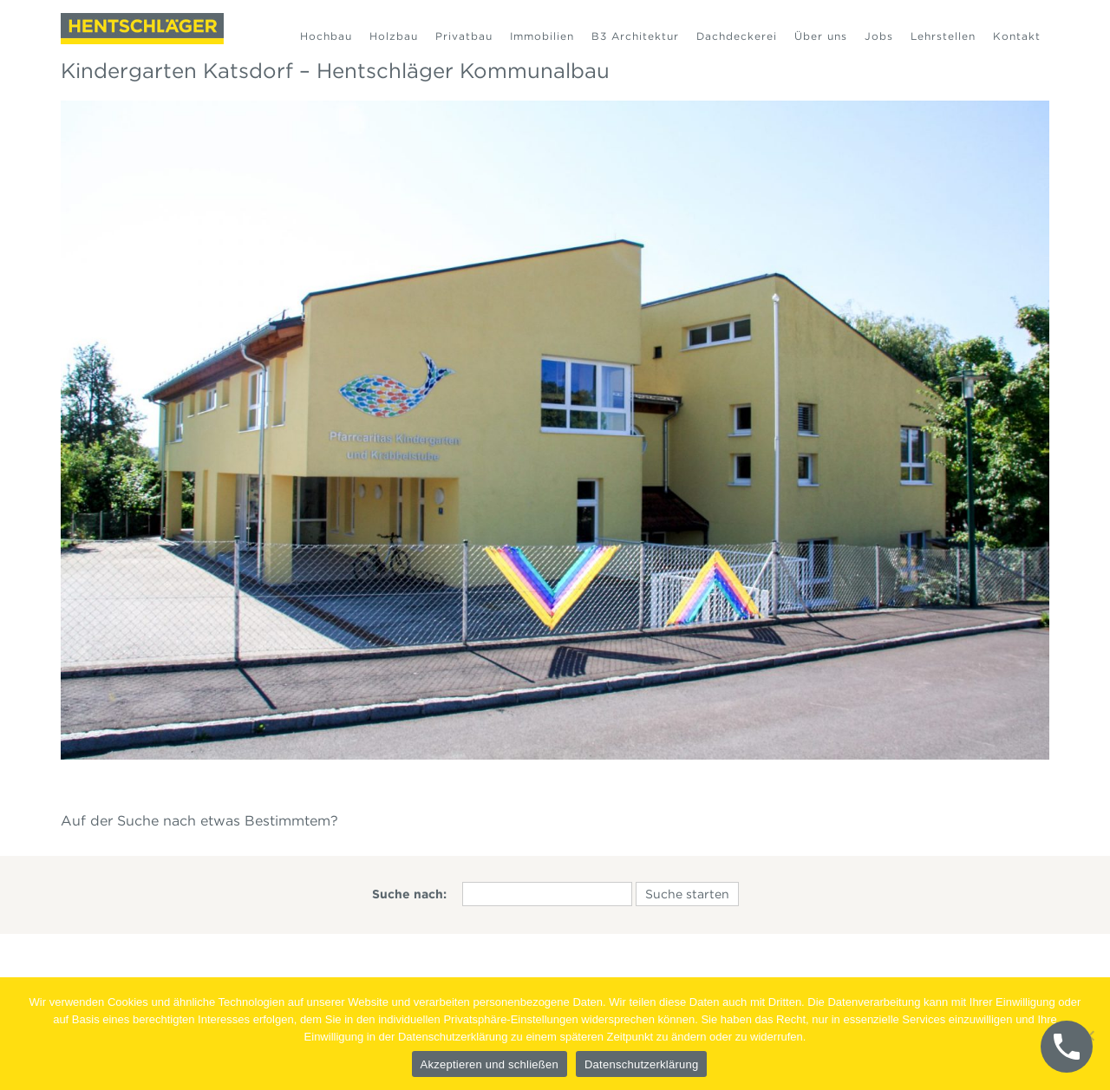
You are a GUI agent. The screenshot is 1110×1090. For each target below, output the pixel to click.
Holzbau (393, 35)
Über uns (820, 35)
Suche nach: (409, 894)
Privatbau (464, 35)
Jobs (879, 35)
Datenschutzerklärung (641, 1064)
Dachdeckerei (736, 35)
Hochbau (326, 35)
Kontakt (1017, 35)
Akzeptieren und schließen (489, 1064)
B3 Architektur (635, 35)
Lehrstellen (943, 35)
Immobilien (542, 35)
